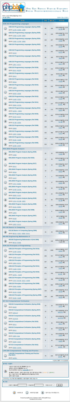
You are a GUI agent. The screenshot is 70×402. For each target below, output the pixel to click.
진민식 (19, 224)
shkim (60, 58)
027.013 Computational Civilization (16, 301)
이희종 (19, 140)
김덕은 (60, 306)
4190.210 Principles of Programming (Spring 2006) (25, 295)
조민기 (19, 64)
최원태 (14, 128)
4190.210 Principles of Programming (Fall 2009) (24, 277)
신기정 (60, 116)
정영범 (19, 134)
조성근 (19, 116)
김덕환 (14, 145)
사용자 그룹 (51, 8)
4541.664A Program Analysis (14, 149)
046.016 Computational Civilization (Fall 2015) (23, 321)
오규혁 (14, 30)
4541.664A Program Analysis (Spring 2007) (22, 215)
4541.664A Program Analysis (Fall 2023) (21, 158)
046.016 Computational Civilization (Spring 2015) (24, 327)
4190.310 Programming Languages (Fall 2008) (23, 125)
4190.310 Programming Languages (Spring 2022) (24, 50)
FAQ (28, 8)
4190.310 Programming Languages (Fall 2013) (23, 90)
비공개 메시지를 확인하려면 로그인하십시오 (47, 11)
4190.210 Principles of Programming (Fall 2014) (24, 249)
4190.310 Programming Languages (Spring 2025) (24, 33)
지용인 (19, 233)
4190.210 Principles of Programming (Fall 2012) (24, 260)
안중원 (19, 30)
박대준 (14, 140)
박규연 (14, 53)
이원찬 (20, 111)
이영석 (19, 99)
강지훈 (14, 189)
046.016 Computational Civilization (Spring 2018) (24, 304)
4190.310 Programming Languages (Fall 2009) (23, 119)
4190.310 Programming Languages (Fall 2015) (23, 79)
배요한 (19, 70)
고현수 (14, 64)
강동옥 (14, 88)
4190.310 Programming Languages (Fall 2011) (23, 102)
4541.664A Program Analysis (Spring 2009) (22, 204)
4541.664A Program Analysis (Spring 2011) (22, 192)
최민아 (19, 263)
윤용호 (14, 105)
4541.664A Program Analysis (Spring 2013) (22, 186)
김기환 (60, 29)
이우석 (60, 133)
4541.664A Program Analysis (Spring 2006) (22, 221)
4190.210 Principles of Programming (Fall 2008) (24, 283)
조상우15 (15, 318)
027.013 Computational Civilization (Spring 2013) (24, 339)
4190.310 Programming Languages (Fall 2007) (23, 131)
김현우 (60, 110)
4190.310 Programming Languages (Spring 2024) (24, 38)
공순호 (14, 207)
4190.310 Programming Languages (16, 24)
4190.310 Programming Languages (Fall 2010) (23, 114)
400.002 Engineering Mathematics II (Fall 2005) (24, 239)
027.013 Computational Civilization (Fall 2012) (23, 345)
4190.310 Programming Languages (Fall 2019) (23, 61)
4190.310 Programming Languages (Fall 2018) (23, 67)
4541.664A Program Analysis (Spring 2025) (22, 152)
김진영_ (19, 105)
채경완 (60, 69)
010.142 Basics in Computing (14, 227)
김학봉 (60, 285)
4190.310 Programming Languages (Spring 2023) (24, 44)
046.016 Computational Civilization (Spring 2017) (24, 310)
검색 (34, 8)
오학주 (14, 134)
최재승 (14, 82)
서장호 (60, 81)
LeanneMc (26, 370)
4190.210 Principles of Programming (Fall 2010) (24, 272)
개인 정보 (29, 11)
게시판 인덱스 (6, 17)
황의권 (14, 233)
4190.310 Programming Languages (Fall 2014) (23, 85)
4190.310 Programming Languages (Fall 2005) (23, 143)
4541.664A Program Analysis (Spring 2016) (22, 169)
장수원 (14, 116)
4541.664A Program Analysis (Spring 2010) (22, 198)
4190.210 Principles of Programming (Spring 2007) (25, 289)
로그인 (65, 11)
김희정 (19, 122)
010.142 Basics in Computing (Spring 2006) (23, 230)
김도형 (60, 46)
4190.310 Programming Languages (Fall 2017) (23, 73)
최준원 (14, 93)
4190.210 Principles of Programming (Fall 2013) (24, 254)
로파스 (14, 70)
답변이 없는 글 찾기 (63, 17)
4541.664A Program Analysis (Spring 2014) (22, 181)
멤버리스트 (42, 8)
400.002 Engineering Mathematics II (16, 236)
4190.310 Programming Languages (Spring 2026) (24, 27)
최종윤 (23, 233)
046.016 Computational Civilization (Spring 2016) (24, 316)
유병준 (14, 342)
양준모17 (15, 313)
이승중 (14, 99)
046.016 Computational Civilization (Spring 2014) (24, 333)
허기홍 (14, 122)
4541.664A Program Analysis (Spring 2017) (22, 163)
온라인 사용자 (7, 364)
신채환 (23, 30)
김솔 (18, 336)
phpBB (27, 397)
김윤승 (19, 251)
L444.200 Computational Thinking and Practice (20, 351)
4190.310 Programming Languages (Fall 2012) (23, 96)
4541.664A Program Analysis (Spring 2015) (22, 175)
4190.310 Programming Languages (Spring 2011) (24, 108)
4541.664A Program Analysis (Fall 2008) (21, 210)
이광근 (60, 127)
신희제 (28, 280)
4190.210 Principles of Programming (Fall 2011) (24, 266)
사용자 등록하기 (62, 8)
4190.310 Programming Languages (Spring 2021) (24, 56)
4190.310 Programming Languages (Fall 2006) (23, 137)
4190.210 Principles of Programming (16, 245)
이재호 (14, 35)
